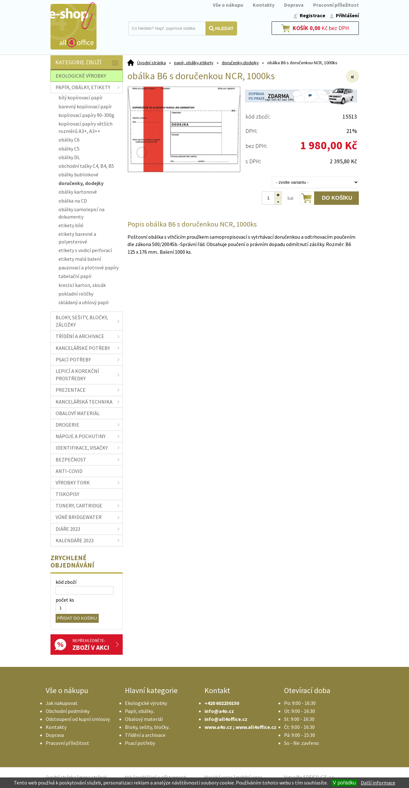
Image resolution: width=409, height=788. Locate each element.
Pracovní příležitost (336, 5)
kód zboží (66, 582)
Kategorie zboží (87, 62)
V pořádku (344, 782)
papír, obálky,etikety (193, 63)
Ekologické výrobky (146, 703)
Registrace (312, 15)
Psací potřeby (140, 743)
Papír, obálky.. (140, 711)
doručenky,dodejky (240, 63)
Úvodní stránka (151, 63)
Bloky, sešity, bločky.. (147, 727)
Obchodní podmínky (67, 711)
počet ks (65, 600)
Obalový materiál (144, 719)
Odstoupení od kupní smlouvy (78, 719)
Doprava (294, 5)
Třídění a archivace (145, 735)
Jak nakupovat (62, 703)
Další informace (378, 782)
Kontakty (263, 5)
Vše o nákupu (228, 5)
